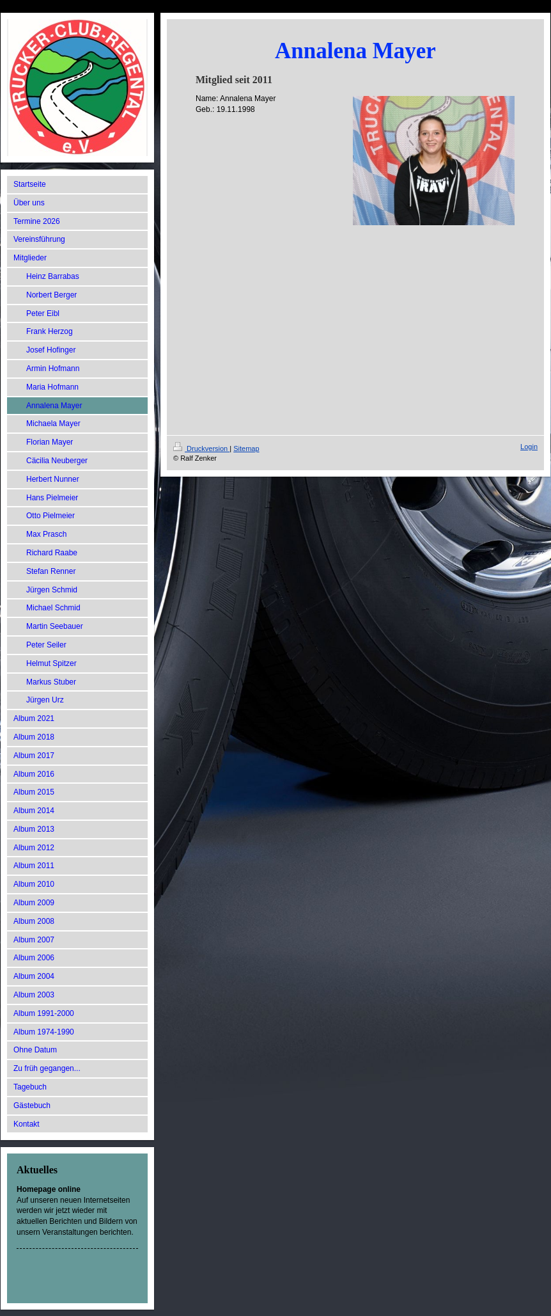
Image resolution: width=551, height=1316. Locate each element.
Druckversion (201, 448)
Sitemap (246, 448)
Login (529, 446)
